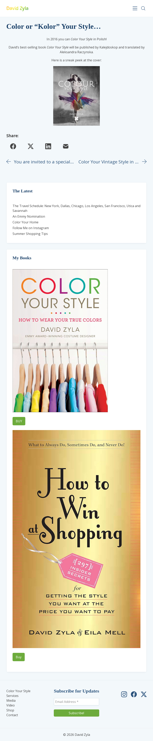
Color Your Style (18, 691)
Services (12, 696)
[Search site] (143, 8)
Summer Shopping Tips (30, 234)
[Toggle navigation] (135, 8)
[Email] (66, 146)
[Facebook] (13, 146)
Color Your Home (25, 222)
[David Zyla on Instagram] (124, 694)
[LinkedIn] (48, 146)
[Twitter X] (30, 146)
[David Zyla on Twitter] (144, 694)
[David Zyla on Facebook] (134, 694)
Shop (10, 710)
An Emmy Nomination (29, 216)
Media (11, 700)
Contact (12, 715)
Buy (19, 657)
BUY (19, 421)
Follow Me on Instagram (31, 228)
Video (10, 705)
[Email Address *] (76, 701)
